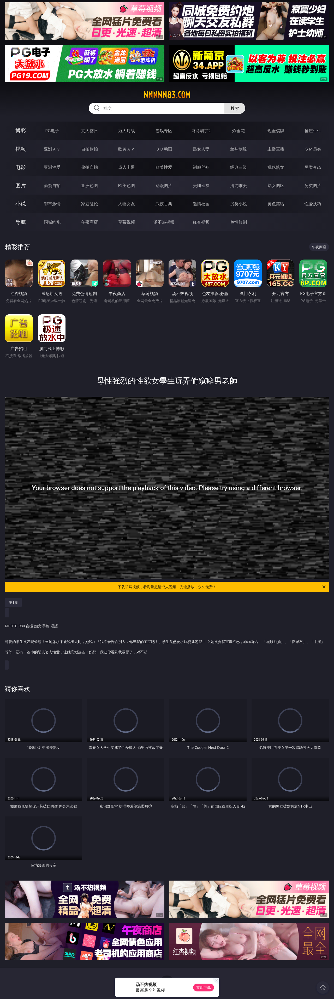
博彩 (20, 130)
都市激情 (52, 204)
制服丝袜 (201, 167)
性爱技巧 (313, 204)
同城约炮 (52, 222)
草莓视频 (126, 222)
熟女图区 (275, 185)
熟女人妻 (201, 149)
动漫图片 (164, 185)
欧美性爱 (164, 167)
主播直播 (275, 149)
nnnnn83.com (167, 95)
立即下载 (203, 987)
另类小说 (238, 204)
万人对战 (126, 131)
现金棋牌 (275, 131)
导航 (20, 221)
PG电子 (52, 131)
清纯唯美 (238, 185)
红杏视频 (201, 222)
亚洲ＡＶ (52, 149)
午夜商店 (89, 222)
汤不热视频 (163, 222)
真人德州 (89, 131)
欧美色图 (126, 185)
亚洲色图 (89, 185)
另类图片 (313, 185)
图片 (20, 185)
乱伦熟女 (275, 167)
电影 (20, 167)
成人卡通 (126, 167)
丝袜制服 (238, 149)
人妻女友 (126, 204)
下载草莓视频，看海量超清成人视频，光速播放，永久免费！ (222, 587)
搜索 (235, 108)
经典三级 (238, 167)
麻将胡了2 (201, 131)
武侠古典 (164, 204)
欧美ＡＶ (126, 149)
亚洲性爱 (52, 167)
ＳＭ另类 (313, 149)
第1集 (13, 602)
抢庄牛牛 (313, 131)
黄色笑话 (275, 204)
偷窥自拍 (52, 185)
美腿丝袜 (201, 185)
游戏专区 (164, 131)
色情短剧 (238, 222)
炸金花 (238, 131)
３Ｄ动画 (164, 149)
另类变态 (313, 167)
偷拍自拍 (89, 167)
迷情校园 (201, 204)
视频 (20, 148)
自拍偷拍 (89, 149)
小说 (20, 203)
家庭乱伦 (89, 204)
